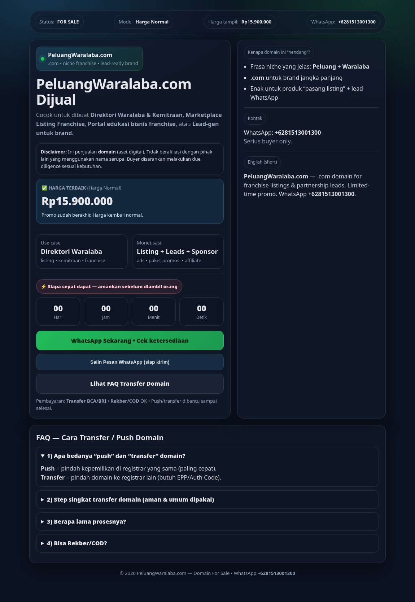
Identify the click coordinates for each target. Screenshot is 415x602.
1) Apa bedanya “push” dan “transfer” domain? (116, 456)
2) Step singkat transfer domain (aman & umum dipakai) (130, 499)
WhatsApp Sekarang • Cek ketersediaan (130, 341)
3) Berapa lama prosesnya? (86, 521)
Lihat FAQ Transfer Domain (130, 383)
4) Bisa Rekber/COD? (77, 543)
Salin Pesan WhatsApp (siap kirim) (129, 362)
